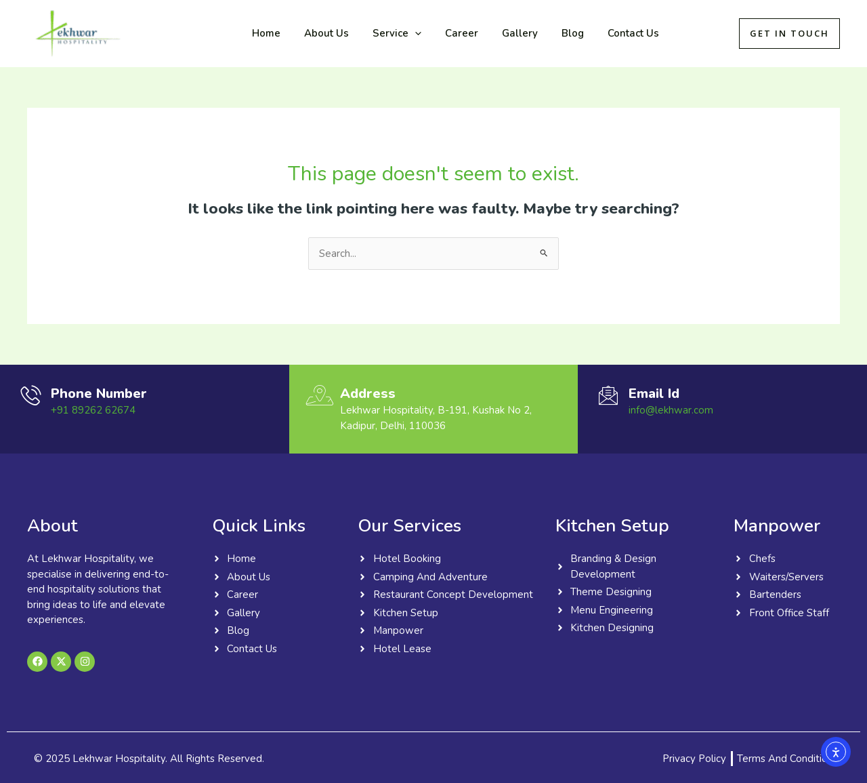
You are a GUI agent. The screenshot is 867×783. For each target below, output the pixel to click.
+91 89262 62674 (93, 410)
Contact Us (611, 33)
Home (264, 33)
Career (449, 33)
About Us (321, 33)
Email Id (654, 393)
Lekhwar (171, 33)
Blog (554, 33)
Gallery (504, 33)
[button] (789, 33)
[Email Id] (608, 395)
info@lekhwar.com (671, 410)
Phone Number (99, 393)
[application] (406, 33)
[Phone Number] (30, 395)
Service (388, 33)
